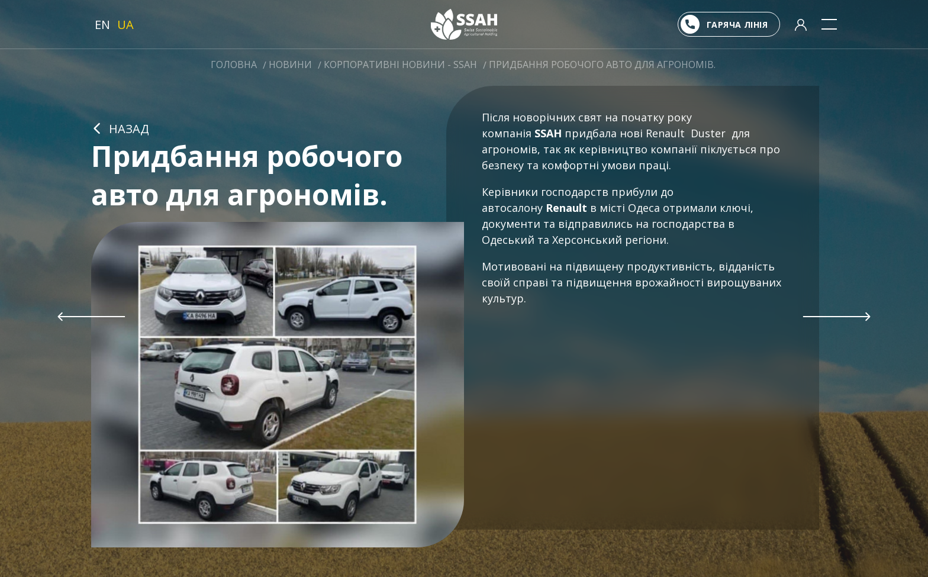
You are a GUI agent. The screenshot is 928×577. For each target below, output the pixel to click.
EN (102, 25)
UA (125, 25)
